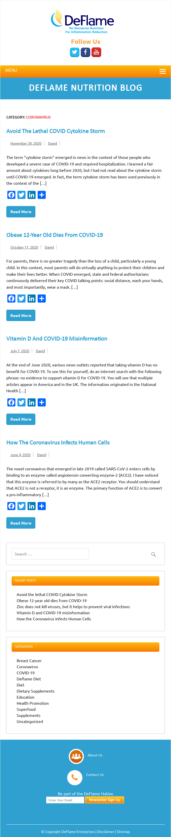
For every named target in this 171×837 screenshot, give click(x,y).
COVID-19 (26, 672)
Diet (20, 684)
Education (25, 696)
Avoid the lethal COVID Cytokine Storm (61, 131)
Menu (11, 70)
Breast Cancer (29, 660)
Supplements (28, 715)
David (52, 143)
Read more (20, 211)
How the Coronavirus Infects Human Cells (62, 443)
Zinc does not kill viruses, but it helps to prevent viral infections (73, 606)
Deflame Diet (29, 678)
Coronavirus (27, 666)
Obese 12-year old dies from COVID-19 (59, 235)
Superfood (26, 709)
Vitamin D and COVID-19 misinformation (61, 339)
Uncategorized (30, 721)
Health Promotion (33, 702)
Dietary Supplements (36, 690)
